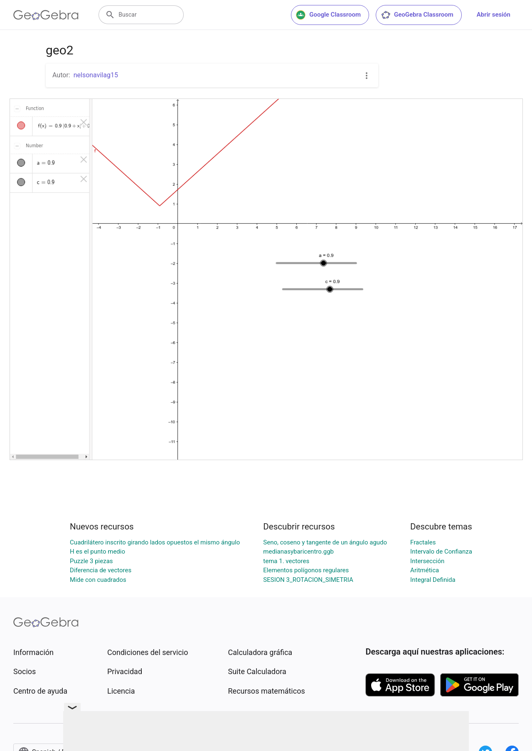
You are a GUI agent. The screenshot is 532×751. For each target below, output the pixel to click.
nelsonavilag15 (96, 75)
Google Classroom (328, 15)
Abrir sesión (493, 14)
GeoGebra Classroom (417, 15)
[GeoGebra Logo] (46, 15)
